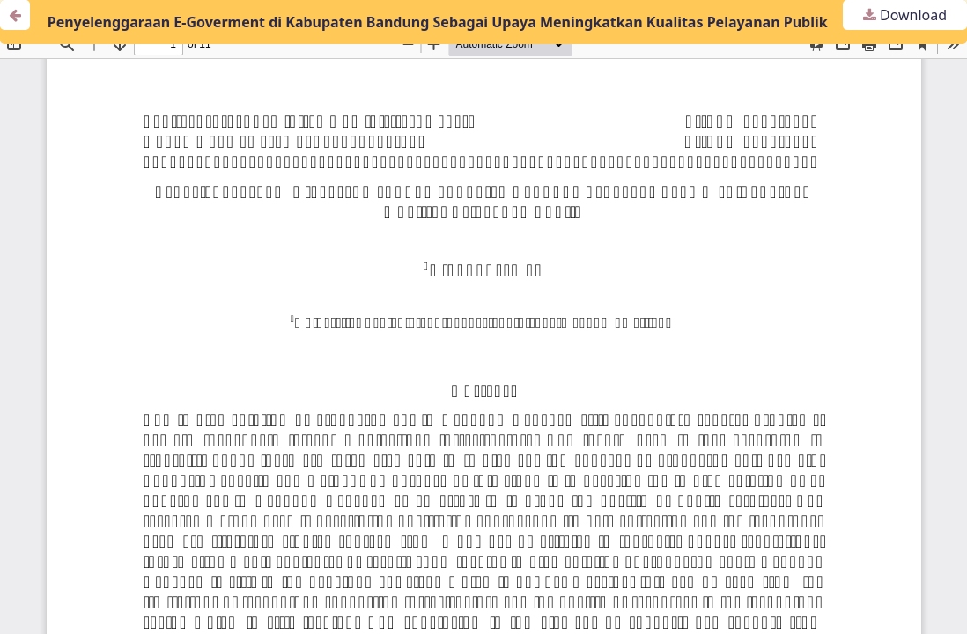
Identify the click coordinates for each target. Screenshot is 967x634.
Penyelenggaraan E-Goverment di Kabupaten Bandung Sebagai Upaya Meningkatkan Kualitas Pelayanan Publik (438, 22)
